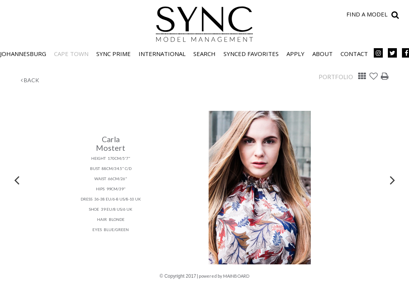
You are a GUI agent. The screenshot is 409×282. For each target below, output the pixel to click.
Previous (17, 180)
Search (204, 54)
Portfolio (336, 76)
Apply (295, 54)
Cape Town (71, 54)
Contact (354, 54)
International (162, 54)
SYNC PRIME (113, 54)
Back (30, 80)
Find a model (366, 14)
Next (392, 180)
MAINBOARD (236, 275)
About (322, 54)
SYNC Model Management (205, 24)
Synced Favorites (251, 54)
